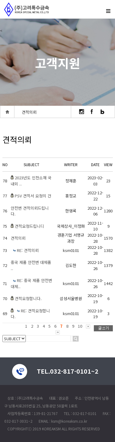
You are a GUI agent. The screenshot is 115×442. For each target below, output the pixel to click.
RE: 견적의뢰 (28, 250)
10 (80, 326)
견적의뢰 (18, 238)
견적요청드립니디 (29, 226)
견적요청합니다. (28, 298)
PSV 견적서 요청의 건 (33, 196)
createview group (26, 8)
